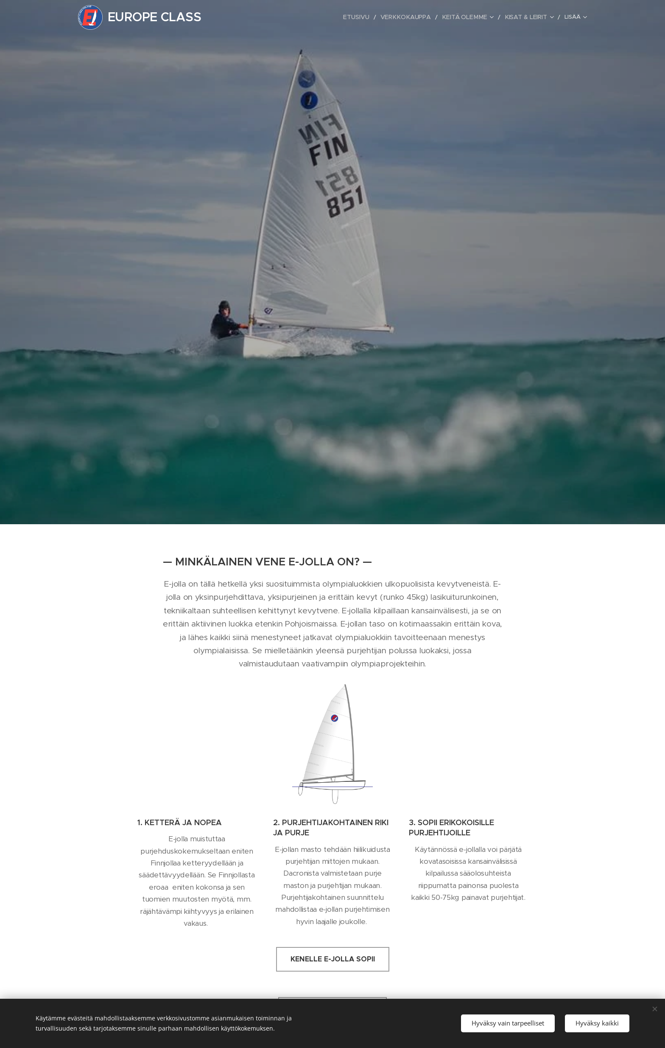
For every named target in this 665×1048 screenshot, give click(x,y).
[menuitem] (299, 17)
